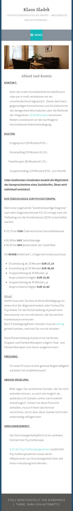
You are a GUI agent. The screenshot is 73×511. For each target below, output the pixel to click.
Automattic (51, 504)
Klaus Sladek (36, 10)
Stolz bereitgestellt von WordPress (36, 500)
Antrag (60, 324)
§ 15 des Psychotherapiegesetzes (30, 449)
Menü (39, 35)
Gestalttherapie (38, 115)
